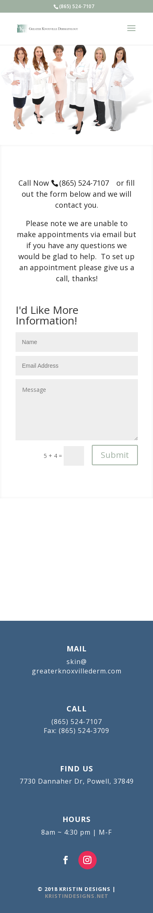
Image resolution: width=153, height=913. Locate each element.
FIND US (76, 768)
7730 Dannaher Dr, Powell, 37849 (77, 781)
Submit (115, 454)
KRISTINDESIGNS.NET (77, 896)
